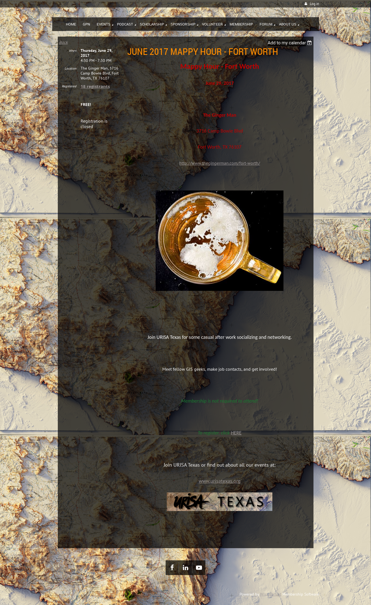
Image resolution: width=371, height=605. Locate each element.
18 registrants (95, 86)
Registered (69, 86)
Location (70, 68)
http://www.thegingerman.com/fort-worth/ (219, 163)
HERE (236, 433)
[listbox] (290, 42)
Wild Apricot (270, 594)
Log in (314, 3)
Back (63, 42)
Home (62, 557)
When (72, 51)
